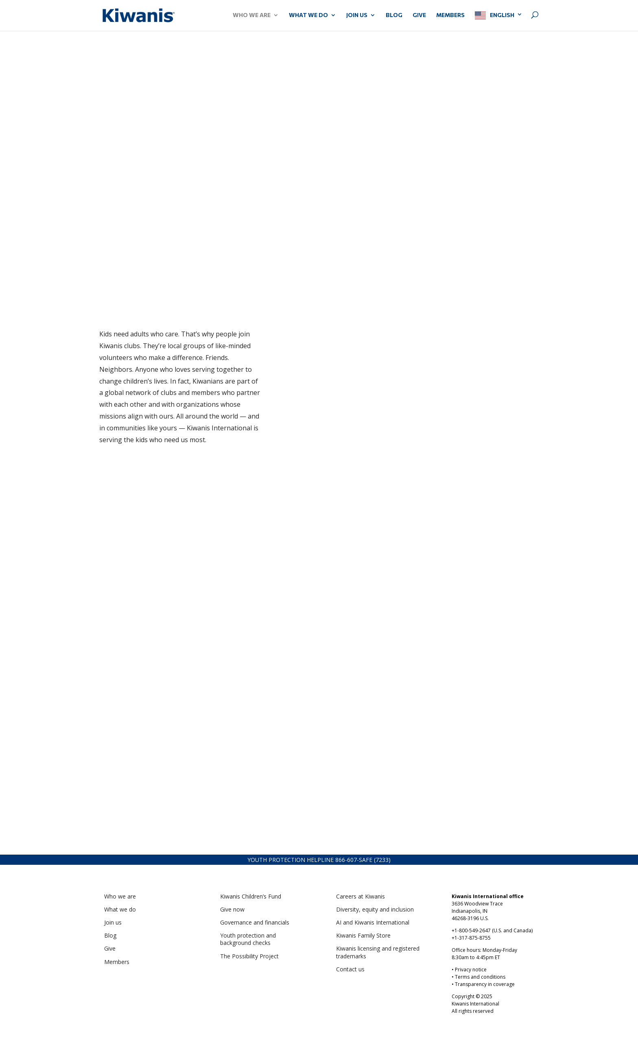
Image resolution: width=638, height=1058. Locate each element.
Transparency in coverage (485, 984)
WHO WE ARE (252, 15)
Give (110, 948)
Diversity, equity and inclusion (375, 909)
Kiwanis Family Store (363, 935)
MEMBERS (450, 15)
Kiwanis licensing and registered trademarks (378, 952)
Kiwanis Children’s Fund (250, 896)
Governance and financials (254, 922)
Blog (394, 15)
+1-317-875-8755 (471, 937)
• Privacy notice (469, 969)
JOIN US (356, 15)
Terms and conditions (480, 976)
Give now (232, 909)
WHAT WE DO (308, 15)
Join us (113, 922)
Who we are (120, 896)
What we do (120, 909)
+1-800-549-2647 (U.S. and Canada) (492, 930)
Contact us (350, 969)
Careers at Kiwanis (360, 896)
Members (116, 962)
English (502, 14)
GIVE (419, 15)
